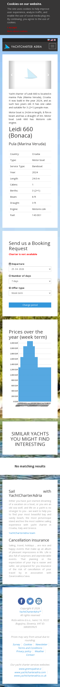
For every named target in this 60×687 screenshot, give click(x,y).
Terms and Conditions (30, 647)
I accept (12, 27)
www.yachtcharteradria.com (30, 672)
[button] (12, 75)
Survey (16, 644)
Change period (30, 304)
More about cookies (17, 31)
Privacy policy (23, 651)
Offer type (16, 287)
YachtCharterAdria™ (30, 611)
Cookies (27, 644)
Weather (39, 651)
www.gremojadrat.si (30, 668)
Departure (16, 263)
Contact (30, 654)
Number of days (20, 275)
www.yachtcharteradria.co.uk (30, 675)
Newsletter (41, 644)
